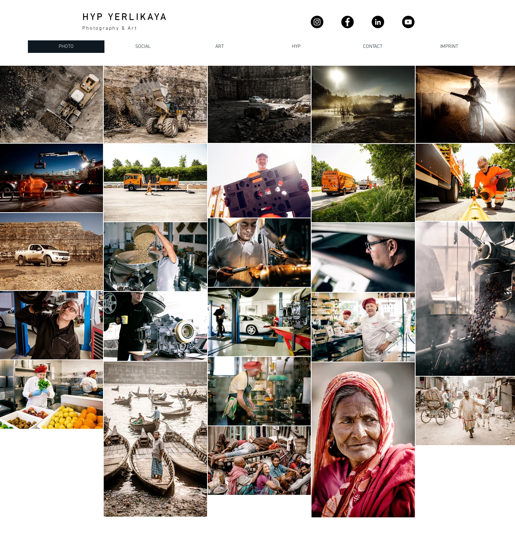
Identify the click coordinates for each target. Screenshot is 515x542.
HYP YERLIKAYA (125, 17)
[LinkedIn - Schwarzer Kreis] (378, 22)
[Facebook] (347, 22)
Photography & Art (109, 28)
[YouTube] (408, 22)
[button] (372, 46)
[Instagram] (317, 22)
